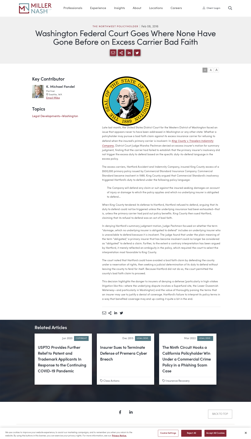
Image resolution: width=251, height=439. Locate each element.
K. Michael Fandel (60, 87)
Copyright (81, 338)
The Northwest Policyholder (115, 26)
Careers (176, 8)
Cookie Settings (168, 435)
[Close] (245, 434)
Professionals (72, 8)
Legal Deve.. (143, 338)
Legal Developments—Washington (55, 116)
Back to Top (220, 414)
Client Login (211, 8)
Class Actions (111, 381)
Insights (119, 8)
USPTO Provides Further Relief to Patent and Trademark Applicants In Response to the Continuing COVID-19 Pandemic (62, 359)
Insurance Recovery (178, 381)
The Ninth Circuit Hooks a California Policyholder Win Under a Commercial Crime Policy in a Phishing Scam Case (186, 359)
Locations (156, 8)
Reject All (191, 435)
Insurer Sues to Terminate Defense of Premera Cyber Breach (123, 354)
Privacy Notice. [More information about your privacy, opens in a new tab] (119, 437)
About (137, 8)
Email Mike (53, 98)
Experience (98, 8)
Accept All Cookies (215, 435)
